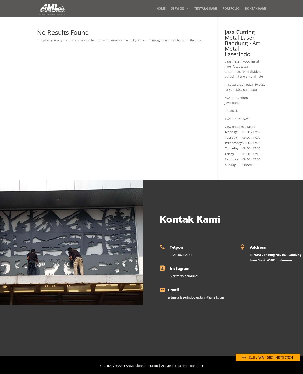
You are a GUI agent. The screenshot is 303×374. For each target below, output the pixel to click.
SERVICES (178, 8)
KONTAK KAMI (255, 8)
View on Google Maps (240, 127)
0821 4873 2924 (181, 255)
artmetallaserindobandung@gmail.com (196, 297)
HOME (161, 8)
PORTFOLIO (231, 8)
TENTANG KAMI (205, 8)
